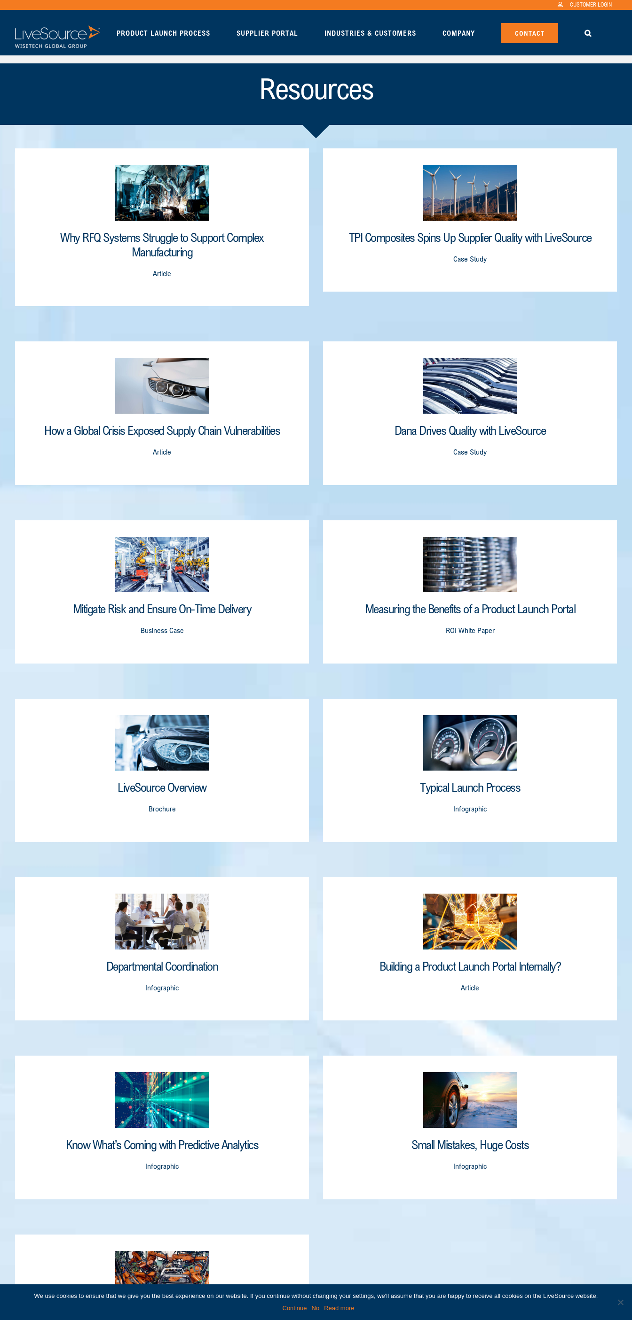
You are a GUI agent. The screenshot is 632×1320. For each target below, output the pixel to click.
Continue (295, 1308)
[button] (588, 32)
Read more (339, 1308)
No (316, 1308)
